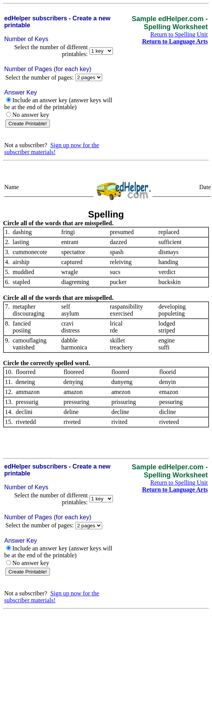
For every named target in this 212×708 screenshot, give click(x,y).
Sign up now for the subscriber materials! (51, 148)
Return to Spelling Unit (179, 34)
